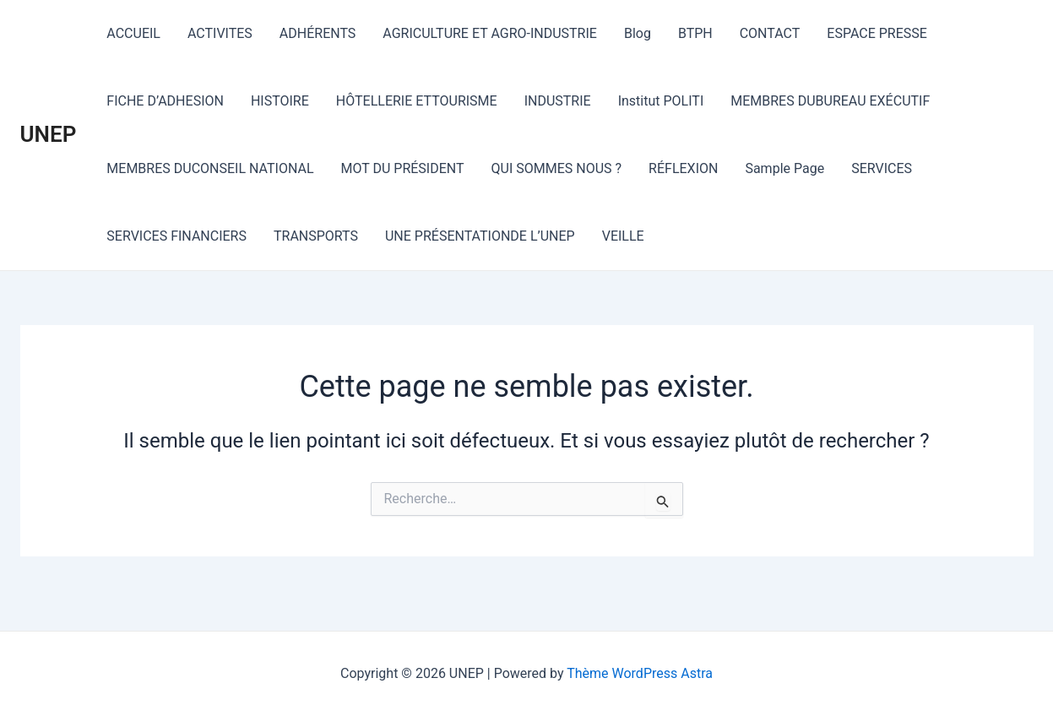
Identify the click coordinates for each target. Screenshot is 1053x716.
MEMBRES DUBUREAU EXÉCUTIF (830, 101)
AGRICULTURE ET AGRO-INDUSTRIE (490, 33)
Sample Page (784, 168)
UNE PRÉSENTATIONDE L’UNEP (480, 236)
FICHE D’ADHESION (165, 101)
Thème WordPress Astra (640, 673)
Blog (637, 33)
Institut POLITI (661, 101)
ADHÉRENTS (318, 33)
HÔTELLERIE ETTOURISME (416, 101)
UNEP (48, 134)
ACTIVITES (219, 33)
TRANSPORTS (316, 236)
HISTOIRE (280, 101)
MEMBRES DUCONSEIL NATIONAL (209, 168)
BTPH (695, 33)
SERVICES (881, 168)
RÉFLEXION (683, 168)
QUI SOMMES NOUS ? (556, 168)
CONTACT (770, 33)
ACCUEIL (133, 33)
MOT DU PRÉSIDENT (402, 168)
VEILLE (623, 236)
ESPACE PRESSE (877, 33)
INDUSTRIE (557, 101)
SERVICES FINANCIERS (176, 236)
